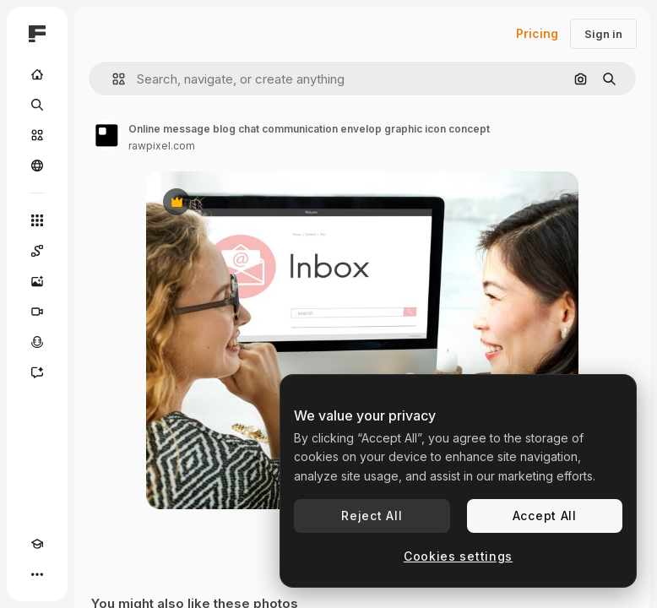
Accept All (545, 515)
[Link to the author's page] (106, 135)
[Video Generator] (37, 311)
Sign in (603, 34)
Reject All (371, 515)
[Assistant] (37, 372)
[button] (112, 79)
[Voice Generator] (37, 342)
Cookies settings (458, 556)
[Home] (37, 74)
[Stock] (37, 135)
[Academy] (37, 543)
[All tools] (37, 220)
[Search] (37, 104)
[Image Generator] (37, 281)
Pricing (537, 33)
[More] (37, 574)
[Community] (37, 165)
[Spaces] (37, 250)
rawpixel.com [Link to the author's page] (161, 145)
